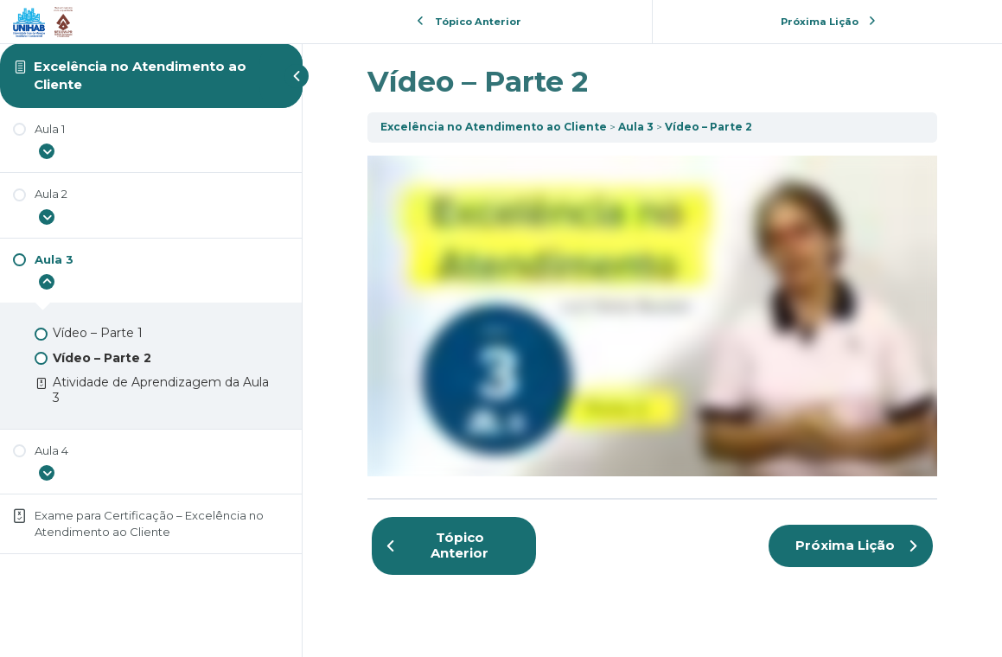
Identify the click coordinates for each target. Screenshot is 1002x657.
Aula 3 (636, 126)
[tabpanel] (652, 316)
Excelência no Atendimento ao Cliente (493, 126)
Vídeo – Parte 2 (708, 126)
